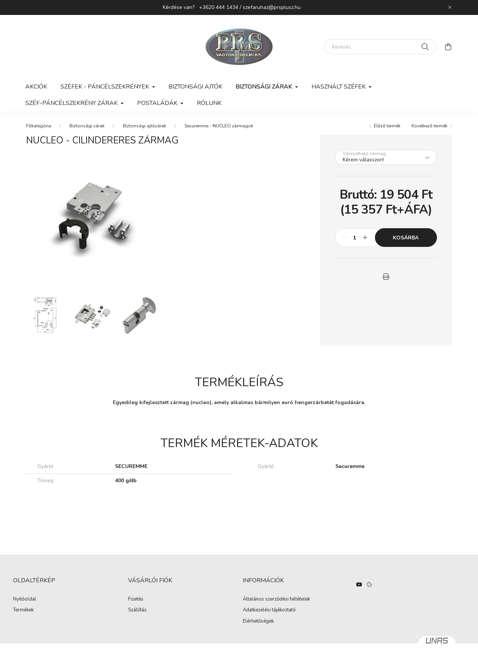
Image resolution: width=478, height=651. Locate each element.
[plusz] (365, 237)
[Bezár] (450, 7)
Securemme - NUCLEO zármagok (218, 126)
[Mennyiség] (355, 238)
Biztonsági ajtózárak (144, 126)
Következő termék (429, 126)
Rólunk (209, 103)
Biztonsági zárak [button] (265, 87)
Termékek (23, 610)
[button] (385, 276)
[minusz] (344, 237)
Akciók (36, 87)
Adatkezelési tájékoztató (269, 610)
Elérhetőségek (258, 621)
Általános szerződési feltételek (276, 599)
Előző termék (387, 126)
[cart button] (448, 46)
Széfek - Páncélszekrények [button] (105, 87)
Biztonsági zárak (87, 126)
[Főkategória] (38, 126)
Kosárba (406, 237)
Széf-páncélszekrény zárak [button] (72, 103)
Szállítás (137, 610)
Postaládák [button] (158, 103)
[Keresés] (380, 46)
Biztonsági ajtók (195, 87)
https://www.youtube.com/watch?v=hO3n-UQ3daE (359, 584)
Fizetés (135, 599)
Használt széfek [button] (339, 87)
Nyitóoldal (24, 599)
